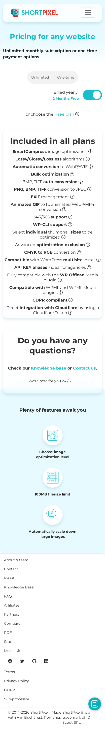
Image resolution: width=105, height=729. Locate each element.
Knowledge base (48, 368)
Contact (11, 569)
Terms (9, 672)
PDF (8, 632)
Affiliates (11, 605)
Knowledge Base (18, 587)
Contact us (84, 368)
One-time (65, 77)
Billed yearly (66, 95)
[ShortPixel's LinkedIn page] (46, 660)
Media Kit (12, 650)
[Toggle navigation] (88, 13)
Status (9, 641)
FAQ (8, 596)
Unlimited (40, 77)
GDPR (9, 690)
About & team (16, 560)
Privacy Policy (16, 681)
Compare (12, 623)
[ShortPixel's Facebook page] (10, 660)
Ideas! (9, 578)
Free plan (64, 114)
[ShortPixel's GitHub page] (34, 660)
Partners (11, 614)
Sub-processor (16, 699)
